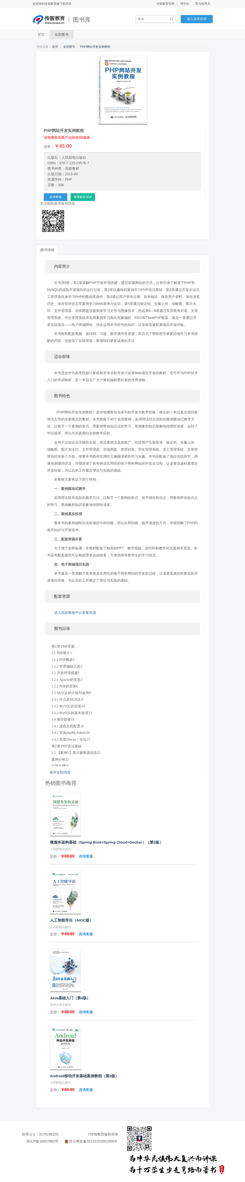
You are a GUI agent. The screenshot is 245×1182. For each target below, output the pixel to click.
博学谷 (184, 3)
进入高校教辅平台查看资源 (75, 613)
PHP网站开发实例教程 (95, 46)
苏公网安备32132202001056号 (93, 1141)
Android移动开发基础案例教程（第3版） (84, 1076)
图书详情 (47, 250)
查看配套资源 (83, 197)
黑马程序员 (202, 3)
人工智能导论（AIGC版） (71, 920)
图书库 (82, 19)
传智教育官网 (165, 3)
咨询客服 (56, 197)
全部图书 (62, 34)
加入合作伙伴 (196, 19)
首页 (41, 34)
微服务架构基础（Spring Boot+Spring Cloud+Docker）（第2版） (106, 842)
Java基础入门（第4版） (70, 998)
